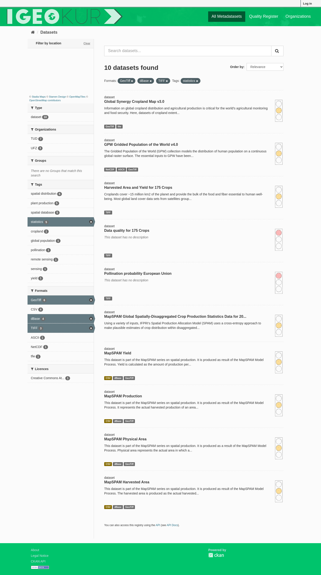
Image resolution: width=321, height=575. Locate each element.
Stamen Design (57, 96)
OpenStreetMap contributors (45, 100)
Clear (86, 43)
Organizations (298, 16)
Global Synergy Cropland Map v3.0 (134, 101)
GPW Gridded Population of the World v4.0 (141, 144)
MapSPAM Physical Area (125, 439)
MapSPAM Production (123, 396)
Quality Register (263, 16)
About (35, 550)
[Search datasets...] (187, 51)
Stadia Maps (39, 96)
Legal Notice (40, 555)
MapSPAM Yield (117, 353)
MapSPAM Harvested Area (126, 482)
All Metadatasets (227, 16)
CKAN (216, 555)
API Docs (172, 525)
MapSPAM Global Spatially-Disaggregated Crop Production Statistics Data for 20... (175, 316)
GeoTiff (110, 126)
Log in (307, 3)
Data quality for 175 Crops (126, 230)
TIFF (108, 212)
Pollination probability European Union (138, 273)
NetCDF (110, 169)
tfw (119, 126)
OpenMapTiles (77, 96)
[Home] (33, 32)
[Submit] (277, 51)
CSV (108, 378)
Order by (236, 67)
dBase (117, 378)
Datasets (49, 32)
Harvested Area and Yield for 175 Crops (138, 187)
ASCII (121, 169)
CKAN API (38, 561)
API (158, 525)
